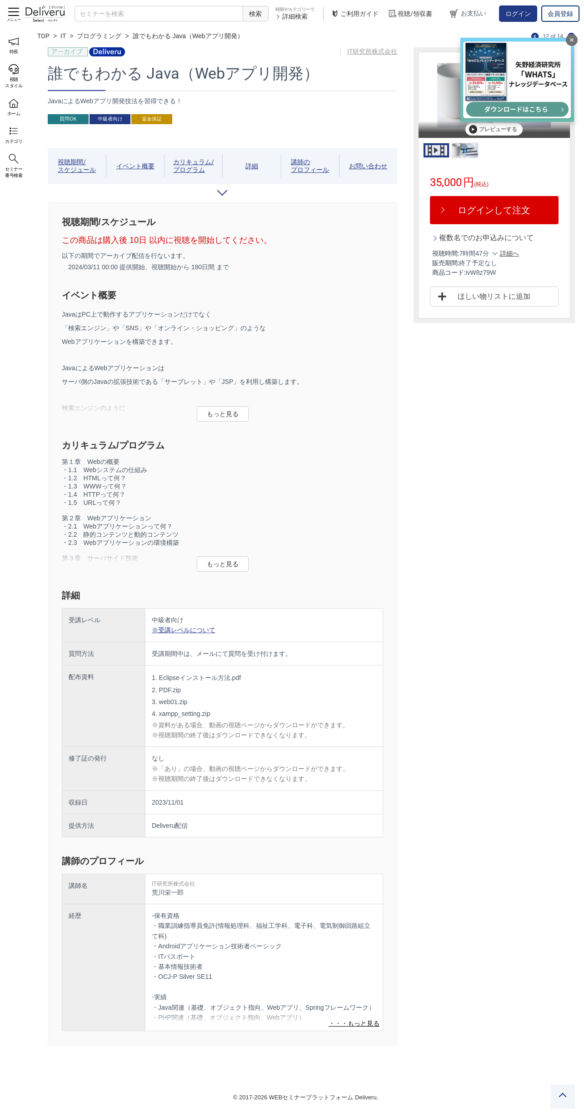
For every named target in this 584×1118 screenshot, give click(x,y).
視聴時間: (445, 253)
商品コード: (449, 272)
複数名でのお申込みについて (486, 237)
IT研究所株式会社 (372, 51)
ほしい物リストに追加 (494, 296)
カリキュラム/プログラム (193, 165)
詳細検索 (291, 16)
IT (63, 36)
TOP (43, 36)
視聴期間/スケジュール (77, 165)
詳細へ (509, 253)
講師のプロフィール (310, 165)
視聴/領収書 (410, 14)
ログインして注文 (494, 210)
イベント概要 (135, 166)
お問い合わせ (368, 166)
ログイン (518, 13)
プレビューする (493, 129)
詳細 (251, 166)
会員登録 (560, 13)
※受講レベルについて (183, 630)
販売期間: (445, 263)
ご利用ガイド (354, 14)
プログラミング (99, 36)
